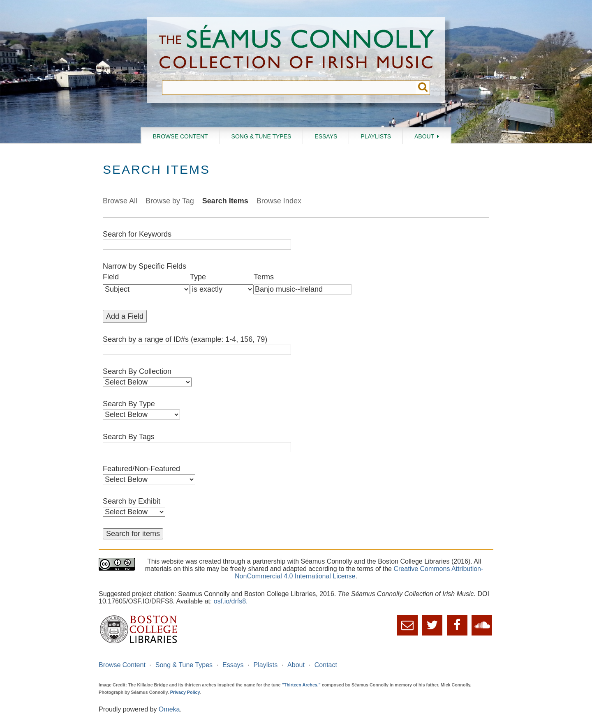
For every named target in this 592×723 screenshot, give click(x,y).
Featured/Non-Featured (141, 469)
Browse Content (180, 136)
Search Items (225, 201)
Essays (325, 136)
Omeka (169, 709)
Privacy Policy (185, 692)
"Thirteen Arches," (301, 684)
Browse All (120, 201)
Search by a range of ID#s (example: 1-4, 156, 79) (185, 339)
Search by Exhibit (131, 501)
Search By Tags (129, 437)
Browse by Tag (170, 201)
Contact (325, 664)
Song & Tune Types (261, 136)
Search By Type (129, 404)
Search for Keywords (137, 234)
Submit (423, 88)
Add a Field (124, 316)
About (424, 136)
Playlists (376, 136)
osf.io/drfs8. (231, 601)
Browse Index (279, 201)
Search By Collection (137, 371)
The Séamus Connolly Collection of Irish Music (296, 49)
